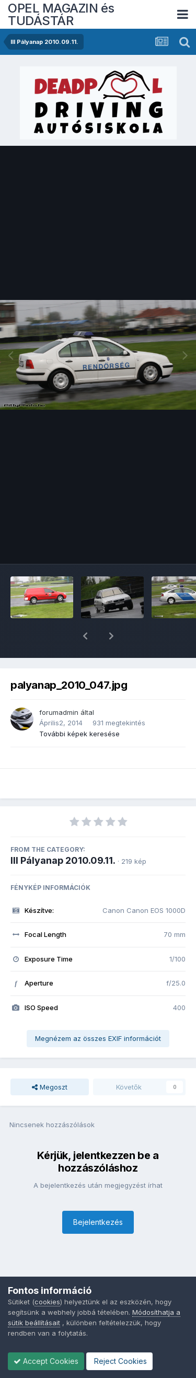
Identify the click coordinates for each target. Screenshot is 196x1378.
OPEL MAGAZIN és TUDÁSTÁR (61, 14)
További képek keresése (79, 706)
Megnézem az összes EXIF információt (98, 1011)
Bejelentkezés (98, 1194)
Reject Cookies (119, 1361)
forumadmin (58, 685)
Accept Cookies (46, 1361)
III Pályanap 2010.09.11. (63, 833)
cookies (47, 1302)
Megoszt (49, 1060)
